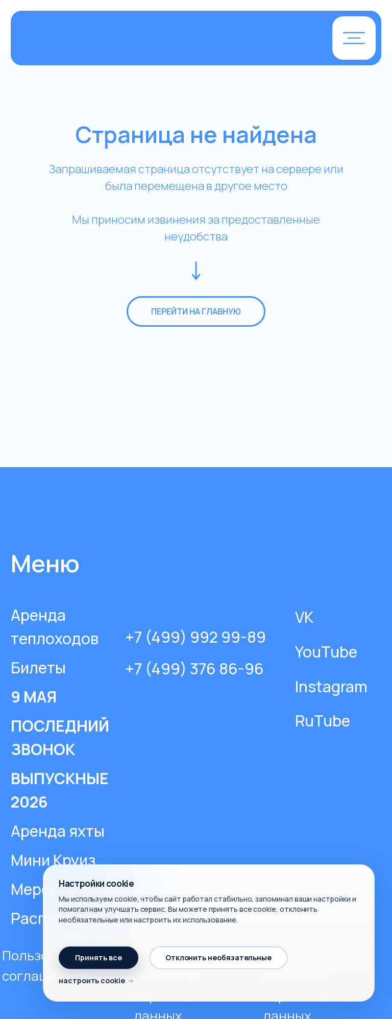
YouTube (326, 651)
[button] (354, 38)
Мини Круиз (53, 860)
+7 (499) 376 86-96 (194, 668)
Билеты (38, 667)
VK (304, 616)
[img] (140, 39)
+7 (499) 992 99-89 (195, 636)
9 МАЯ (34, 696)
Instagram (331, 686)
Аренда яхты (58, 830)
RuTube (322, 720)
